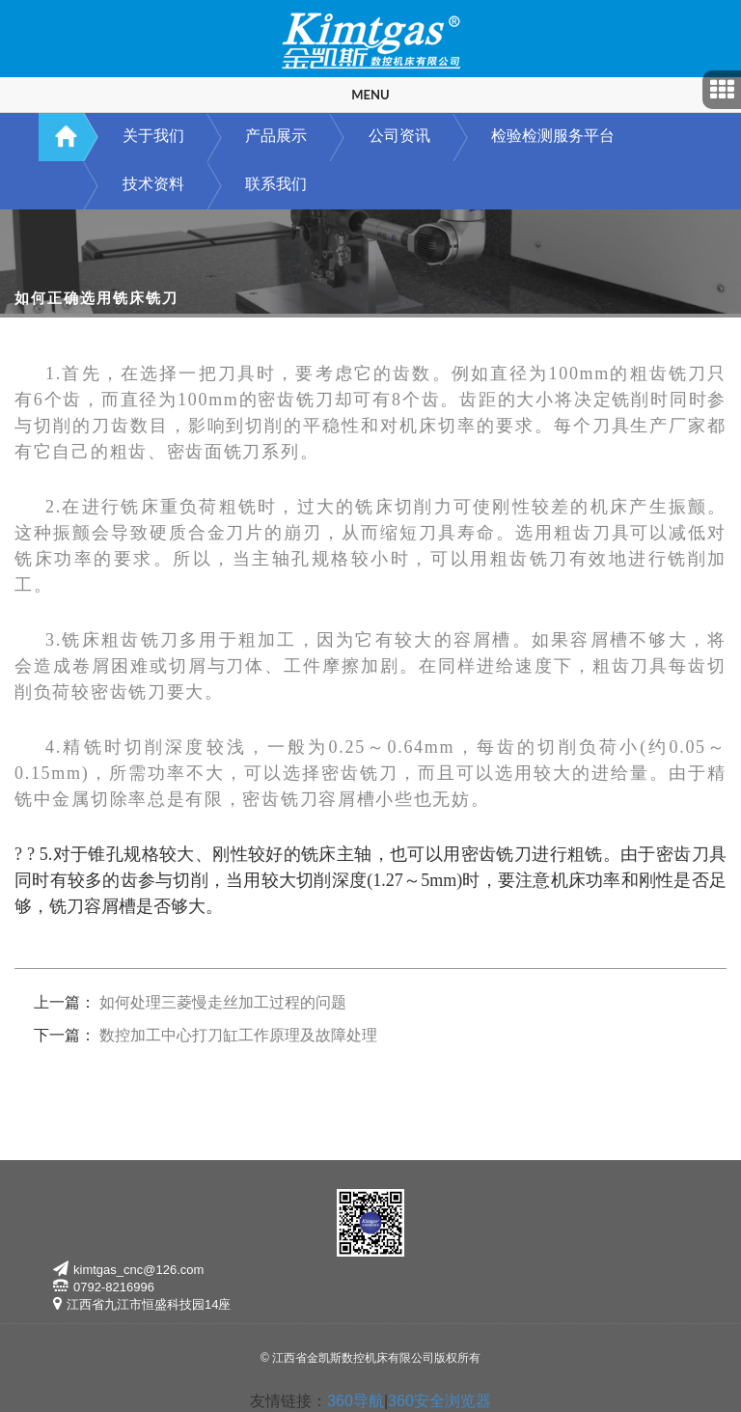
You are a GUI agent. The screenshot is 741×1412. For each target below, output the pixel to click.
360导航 (355, 1401)
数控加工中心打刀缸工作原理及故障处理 (238, 1035)
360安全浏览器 (439, 1401)
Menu (370, 94)
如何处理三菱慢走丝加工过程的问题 (222, 1002)
